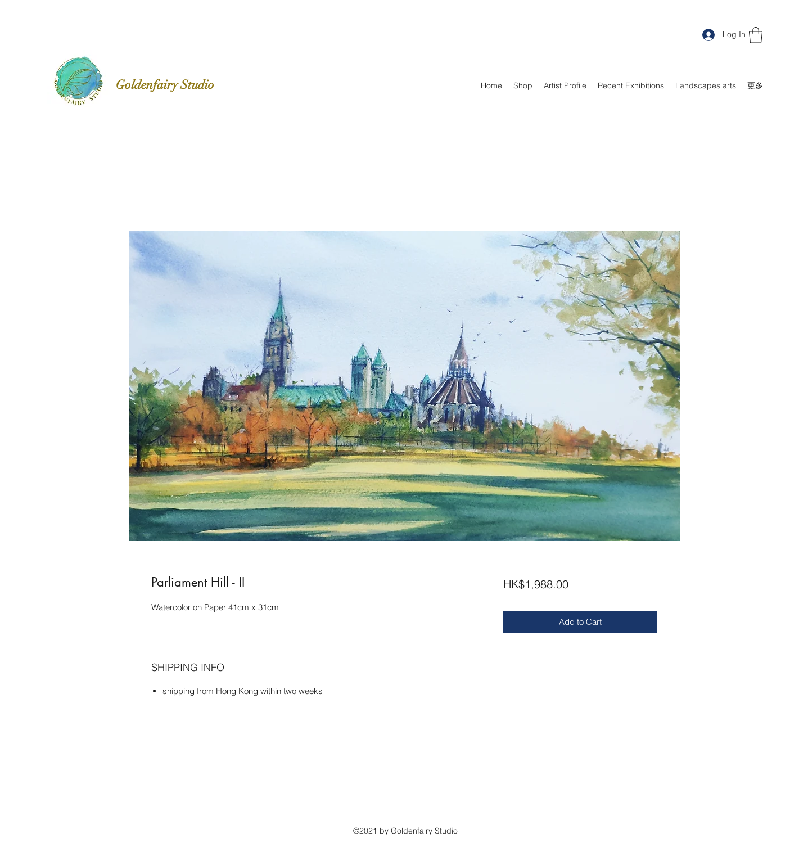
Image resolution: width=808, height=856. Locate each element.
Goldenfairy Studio (165, 84)
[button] (755, 35)
